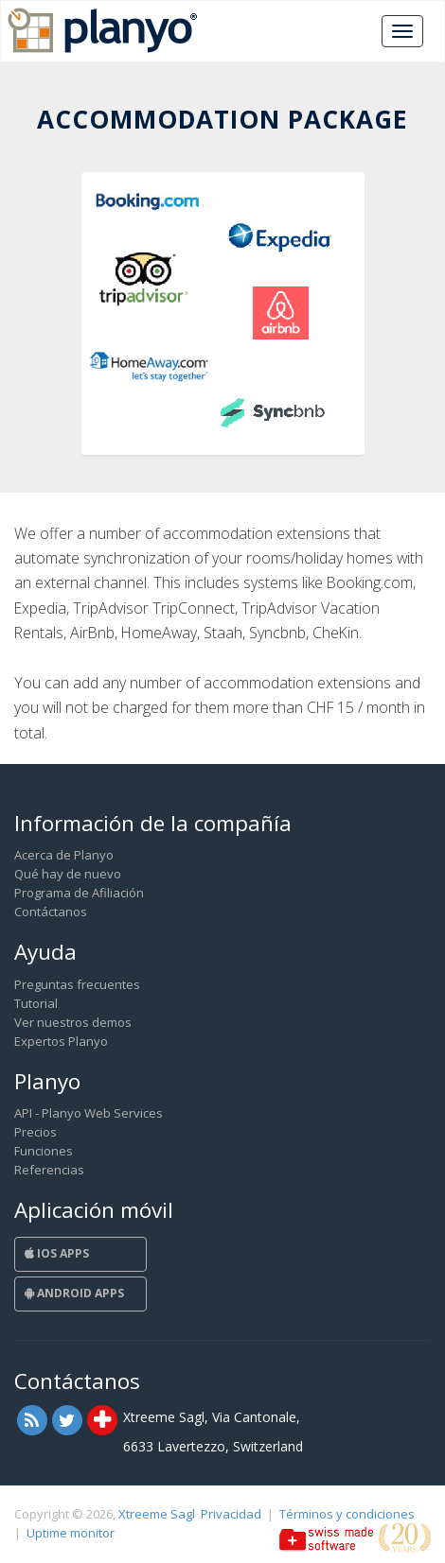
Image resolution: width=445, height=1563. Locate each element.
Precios (35, 1131)
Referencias (49, 1169)
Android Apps (74, 1293)
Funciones (43, 1150)
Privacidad (231, 1513)
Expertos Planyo (61, 1041)
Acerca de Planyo (64, 854)
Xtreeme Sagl (156, 1513)
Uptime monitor (71, 1532)
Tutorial (36, 1003)
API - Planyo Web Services (88, 1112)
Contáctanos (50, 911)
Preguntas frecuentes (77, 984)
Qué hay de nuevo (67, 873)
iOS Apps (57, 1253)
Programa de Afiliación (79, 892)
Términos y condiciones (347, 1513)
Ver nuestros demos (73, 1022)
